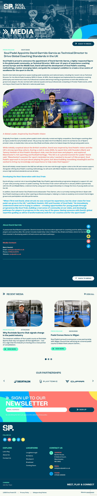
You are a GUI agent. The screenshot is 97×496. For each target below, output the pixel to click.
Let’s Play (6, 452)
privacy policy (42, 415)
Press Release (8, 50)
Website (87, 492)
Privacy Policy (24, 492)
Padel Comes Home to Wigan (65, 335)
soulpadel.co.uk (15, 254)
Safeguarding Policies (40, 492)
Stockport (30, 459)
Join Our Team (7, 485)
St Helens (29, 456)
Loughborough (31, 452)
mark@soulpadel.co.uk (15, 250)
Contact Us (7, 458)
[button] (91, 5)
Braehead (29, 462)
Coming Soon (31, 465)
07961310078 (13, 252)
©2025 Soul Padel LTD (9, 492)
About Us (6, 455)
